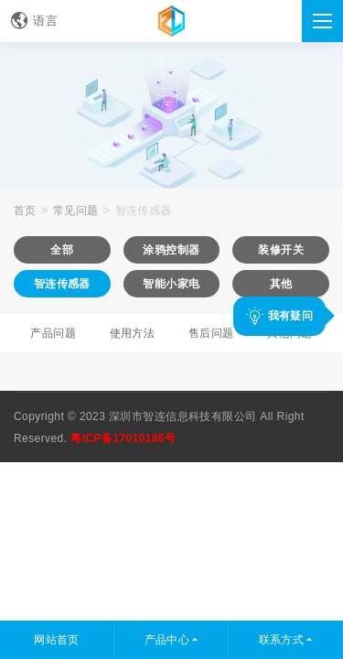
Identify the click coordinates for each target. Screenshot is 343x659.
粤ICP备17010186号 (123, 438)
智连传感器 (143, 210)
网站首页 (57, 639)
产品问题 (53, 333)
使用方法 (132, 333)
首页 (25, 210)
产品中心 (167, 639)
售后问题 (211, 333)
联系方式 (282, 639)
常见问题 (76, 210)
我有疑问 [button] (279, 315)
